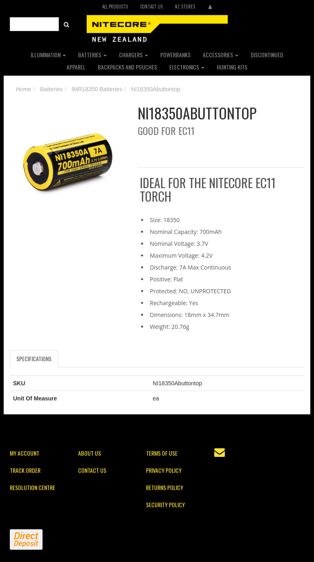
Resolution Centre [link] (32, 487)
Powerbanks (175, 54)
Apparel (76, 67)
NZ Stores (185, 6)
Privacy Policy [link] (164, 470)
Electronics (186, 67)
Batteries (92, 54)
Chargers (133, 54)
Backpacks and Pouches (127, 67)
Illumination (48, 54)
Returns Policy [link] (164, 487)
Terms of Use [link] (161, 453)
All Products (115, 6)
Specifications (34, 358)
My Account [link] (24, 453)
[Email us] (219, 452)
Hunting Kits (232, 67)
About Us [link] (89, 453)
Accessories (220, 54)
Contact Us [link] (92, 470)
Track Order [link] (25, 470)
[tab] (34, 358)
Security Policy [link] (165, 504)
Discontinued (267, 54)
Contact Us (151, 6)
